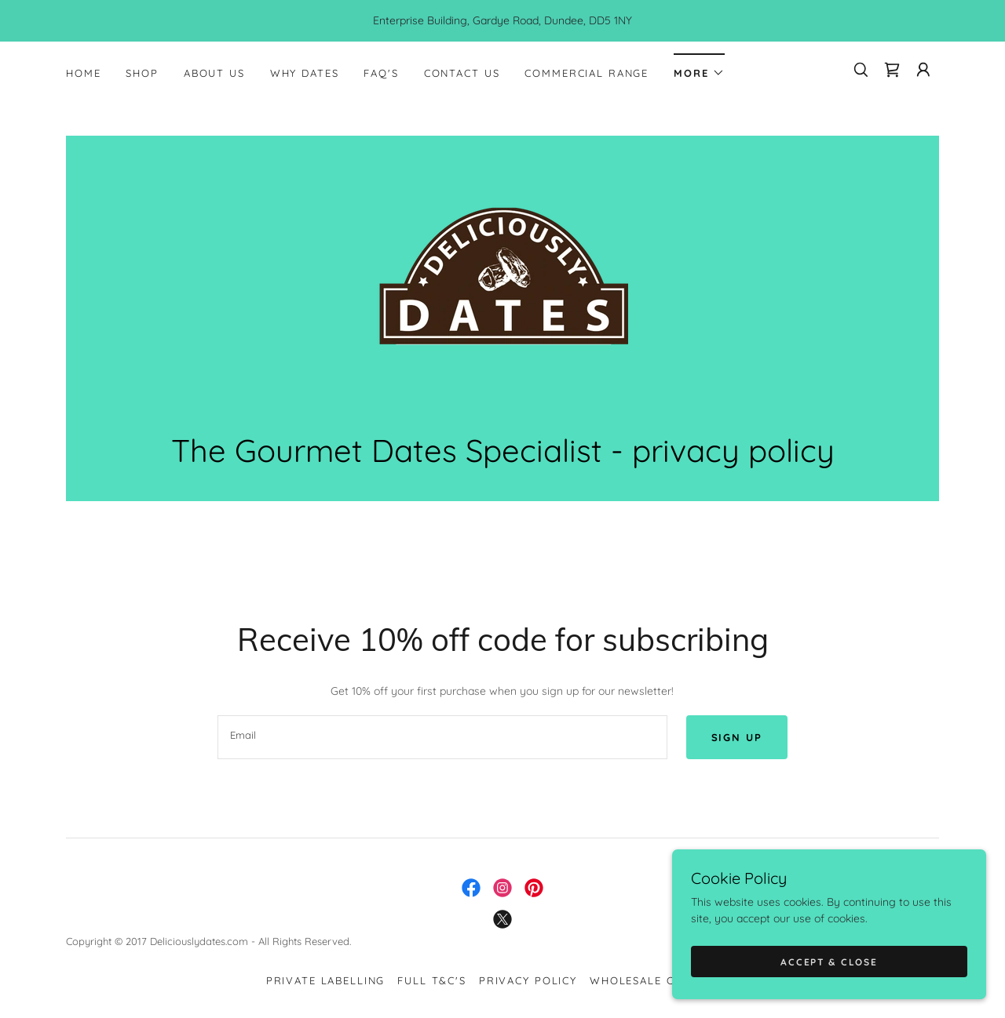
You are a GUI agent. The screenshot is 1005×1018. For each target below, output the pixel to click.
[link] (892, 69)
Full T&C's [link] (431, 980)
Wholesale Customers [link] (664, 980)
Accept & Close (828, 962)
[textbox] (442, 737)
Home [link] (83, 73)
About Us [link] (214, 73)
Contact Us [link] (462, 73)
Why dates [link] (304, 73)
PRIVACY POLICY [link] (528, 980)
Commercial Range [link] (586, 73)
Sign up (736, 737)
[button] (699, 67)
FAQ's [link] (381, 73)
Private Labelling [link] (326, 980)
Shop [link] (142, 73)
